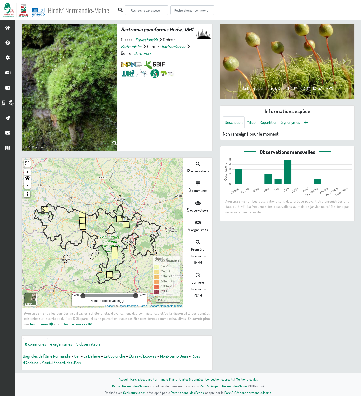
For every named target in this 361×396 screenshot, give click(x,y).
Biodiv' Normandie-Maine (82, 10)
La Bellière (99, 356)
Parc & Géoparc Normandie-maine (161, 305)
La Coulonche (124, 356)
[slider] (82, 295)
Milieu (254, 122)
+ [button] (27, 172)
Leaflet (109, 305)
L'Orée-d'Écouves (155, 356)
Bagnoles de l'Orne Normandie (49, 356)
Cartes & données (190, 379)
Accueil (121, 379)
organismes (64, 344)
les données (42, 324)
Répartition (273, 122)
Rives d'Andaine (36, 363)
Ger (83, 356)
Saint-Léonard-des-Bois (75, 363)
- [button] (27, 185)
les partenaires (80, 324)
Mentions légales (248, 379)
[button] (27, 179)
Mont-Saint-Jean (190, 356)
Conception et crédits (220, 379)
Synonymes (297, 122)
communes (36, 344)
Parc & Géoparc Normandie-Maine (152, 379)
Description (235, 122)
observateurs (94, 344)
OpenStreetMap (128, 305)
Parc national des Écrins (187, 392)
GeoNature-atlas (133, 392)
